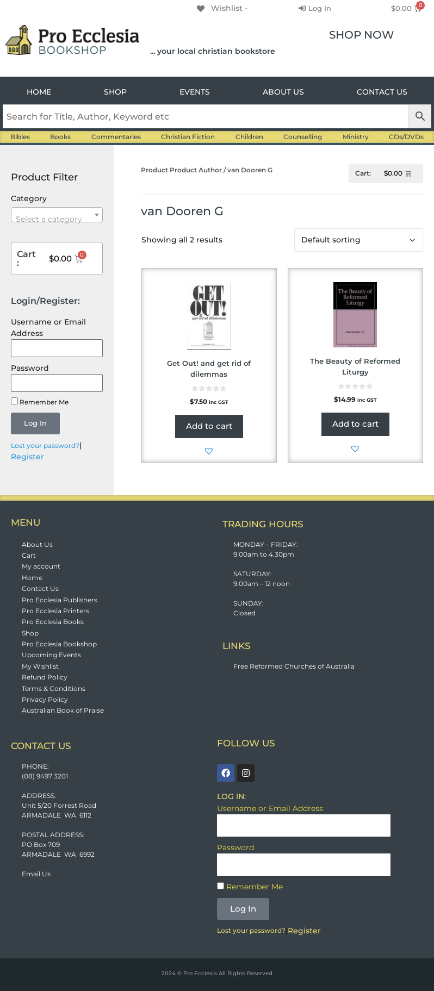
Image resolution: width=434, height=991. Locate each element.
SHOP (115, 92)
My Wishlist (40, 666)
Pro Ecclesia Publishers (59, 600)
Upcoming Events (51, 655)
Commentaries (116, 137)
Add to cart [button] (209, 426)
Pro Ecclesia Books (53, 622)
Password (30, 368)
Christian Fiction (188, 137)
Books (60, 137)
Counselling (302, 137)
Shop (30, 633)
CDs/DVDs (406, 137)
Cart (29, 555)
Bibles (20, 137)
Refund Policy (44, 677)
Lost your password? (45, 445)
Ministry (356, 137)
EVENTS (194, 92)
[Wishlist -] (221, 8)
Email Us (36, 874)
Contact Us (40, 588)
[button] (209, 451)
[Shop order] (358, 240)
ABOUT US (283, 92)
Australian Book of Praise (63, 710)
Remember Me (40, 401)
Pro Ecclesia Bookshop (59, 644)
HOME (39, 92)
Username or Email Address (48, 327)
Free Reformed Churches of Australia (294, 666)
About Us (37, 544)
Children (249, 137)
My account (41, 566)
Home (32, 578)
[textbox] (56, 219)
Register (27, 457)
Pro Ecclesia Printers (55, 611)
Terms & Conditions (53, 688)
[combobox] (57, 214)
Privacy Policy (45, 699)
